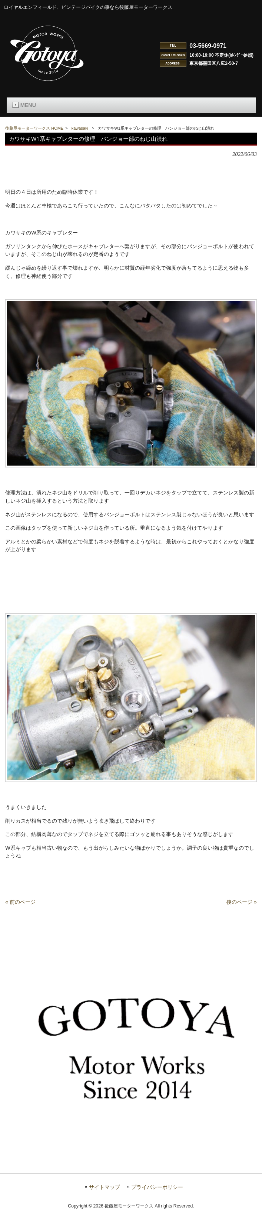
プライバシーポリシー (157, 1192)
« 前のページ (20, 907)
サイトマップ (104, 1192)
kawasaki (80, 128)
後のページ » (241, 907)
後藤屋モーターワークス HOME (34, 128)
